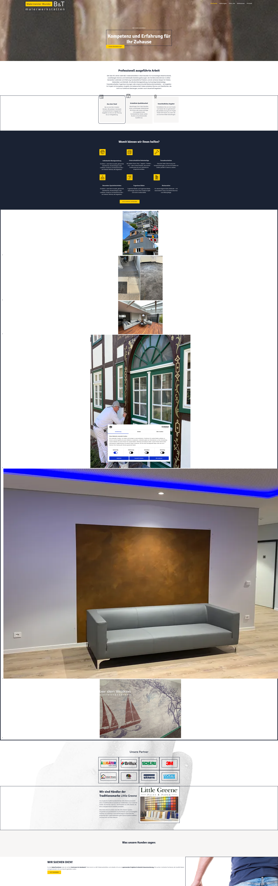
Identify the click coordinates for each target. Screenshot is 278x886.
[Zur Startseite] (45, 11)
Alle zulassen (159, 458)
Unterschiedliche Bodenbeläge (139, 160)
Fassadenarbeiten (166, 160)
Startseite (213, 3)
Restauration (166, 185)
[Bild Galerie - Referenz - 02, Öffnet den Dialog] (140, 300)
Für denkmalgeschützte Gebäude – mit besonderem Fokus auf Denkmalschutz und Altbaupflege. (166, 190)
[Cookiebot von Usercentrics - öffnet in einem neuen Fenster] (163, 427)
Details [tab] (139, 431)
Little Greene (129, 796)
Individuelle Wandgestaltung (112, 161)
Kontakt (249, 3)
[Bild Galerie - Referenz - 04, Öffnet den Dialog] (140, 467)
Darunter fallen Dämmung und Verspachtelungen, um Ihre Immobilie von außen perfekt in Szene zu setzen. (166, 165)
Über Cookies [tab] (159, 431)
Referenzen (241, 3)
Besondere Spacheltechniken (111, 185)
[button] (115, 46)
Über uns (232, 3)
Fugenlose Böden (139, 185)
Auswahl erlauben (139, 458)
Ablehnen (119, 458)
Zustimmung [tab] (118, 431)
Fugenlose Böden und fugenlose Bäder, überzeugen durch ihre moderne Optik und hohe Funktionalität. (139, 190)
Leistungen (223, 3)
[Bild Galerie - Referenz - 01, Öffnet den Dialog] (140, 255)
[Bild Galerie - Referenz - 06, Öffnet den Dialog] (140, 737)
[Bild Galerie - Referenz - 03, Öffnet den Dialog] (140, 334)
